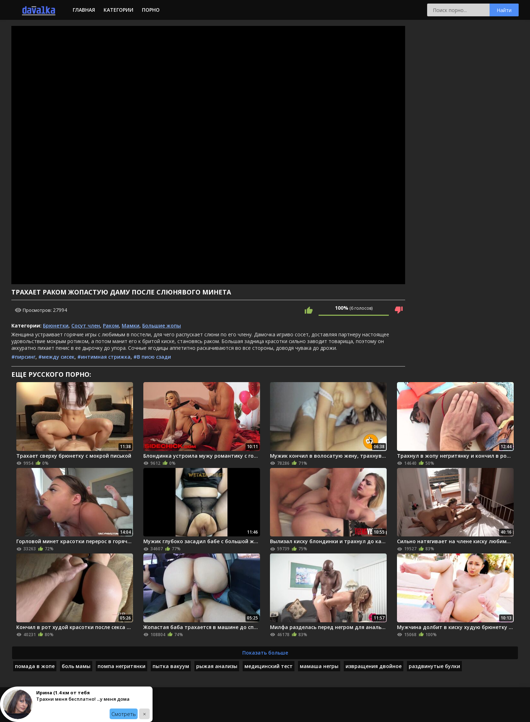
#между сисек (56, 356)
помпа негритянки (121, 666)
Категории (118, 9)
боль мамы (76, 666)
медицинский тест (268, 666)
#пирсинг (23, 356)
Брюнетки (55, 325)
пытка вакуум (171, 666)
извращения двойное (374, 666)
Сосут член (85, 325)
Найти (504, 10)
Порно (151, 9)
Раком (111, 325)
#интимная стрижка (104, 356)
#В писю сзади (152, 356)
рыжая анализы (216, 666)
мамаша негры (319, 666)
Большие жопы (161, 325)
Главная (84, 9)
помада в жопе (35, 666)
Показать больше (265, 652)
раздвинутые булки (434, 666)
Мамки (130, 325)
